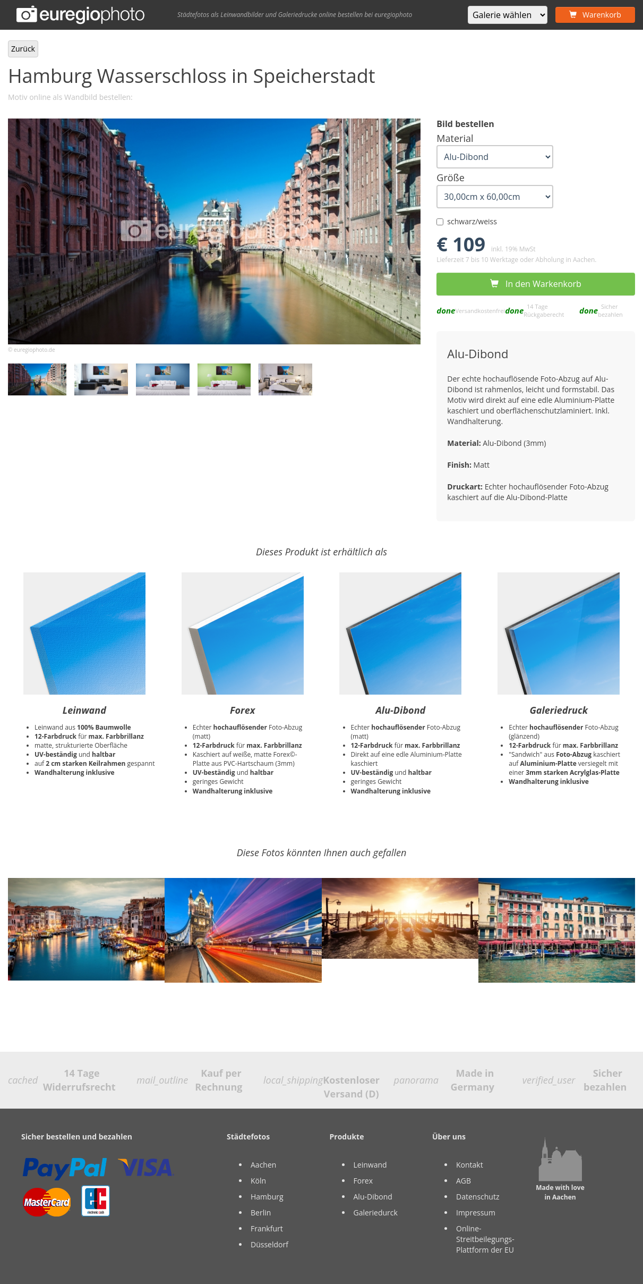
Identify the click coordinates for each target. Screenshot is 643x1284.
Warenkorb (595, 15)
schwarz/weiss (466, 221)
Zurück (23, 49)
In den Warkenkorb (535, 284)
